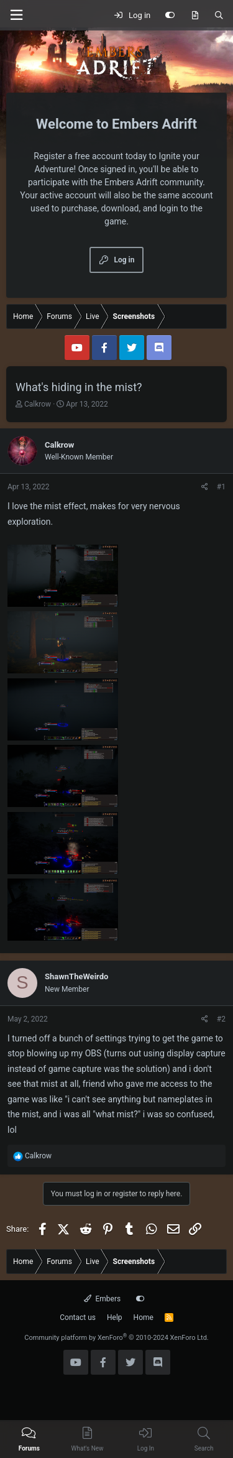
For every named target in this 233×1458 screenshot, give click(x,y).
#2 (221, 1019)
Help (114, 1317)
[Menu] (16, 15)
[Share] (204, 486)
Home (143, 1317)
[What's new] (195, 15)
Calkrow (37, 404)
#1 (221, 486)
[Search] (219, 15)
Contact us (78, 1317)
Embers (102, 1298)
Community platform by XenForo (116, 1338)
